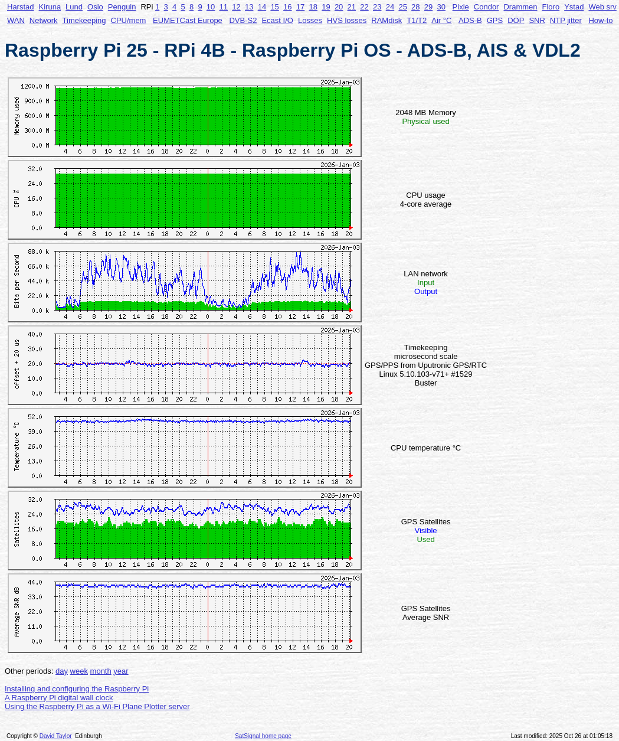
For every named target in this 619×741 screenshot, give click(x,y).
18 (313, 6)
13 (249, 6)
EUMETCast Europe (187, 20)
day (61, 671)
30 (441, 6)
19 (326, 6)
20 (339, 6)
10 (211, 6)
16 (287, 6)
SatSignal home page (263, 736)
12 (236, 6)
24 (390, 6)
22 (364, 6)
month (101, 671)
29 (428, 6)
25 (402, 6)
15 (274, 6)
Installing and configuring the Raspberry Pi (77, 688)
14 (262, 6)
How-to (600, 20)
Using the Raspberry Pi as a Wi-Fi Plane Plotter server (97, 706)
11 (224, 6)
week (79, 671)
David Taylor (56, 736)
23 (377, 6)
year (120, 671)
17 (300, 6)
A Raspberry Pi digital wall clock (59, 697)
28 (415, 6)
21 (352, 6)
